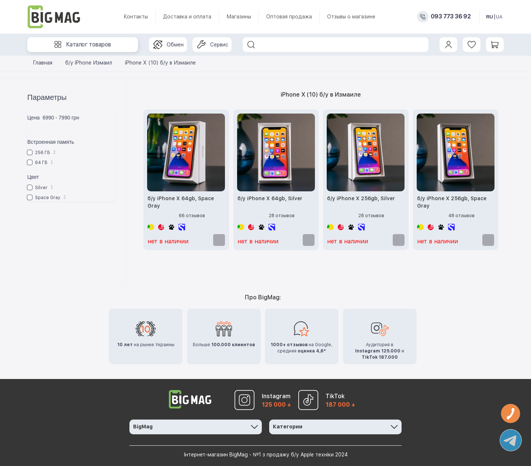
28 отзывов (282, 215)
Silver (40, 187)
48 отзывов (461, 215)
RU (489, 17)
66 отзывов (192, 215)
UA (499, 17)
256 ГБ (41, 152)
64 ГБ (40, 162)
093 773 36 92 (451, 16)
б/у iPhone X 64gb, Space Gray (181, 202)
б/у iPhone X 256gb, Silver (361, 198)
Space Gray (46, 197)
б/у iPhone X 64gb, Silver (269, 198)
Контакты (136, 17)
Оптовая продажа (289, 17)
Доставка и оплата (187, 17)
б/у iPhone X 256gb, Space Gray (451, 202)
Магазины (238, 17)
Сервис (212, 44)
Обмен (168, 44)
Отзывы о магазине (351, 17)
